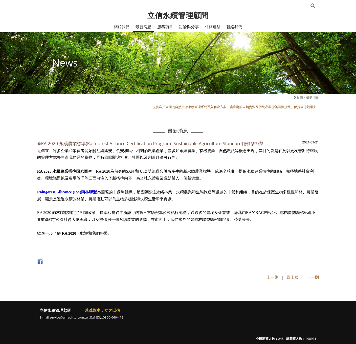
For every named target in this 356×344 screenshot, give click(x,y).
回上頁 (293, 277)
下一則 (313, 277)
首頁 (300, 97)
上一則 (273, 277)
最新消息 (312, 97)
